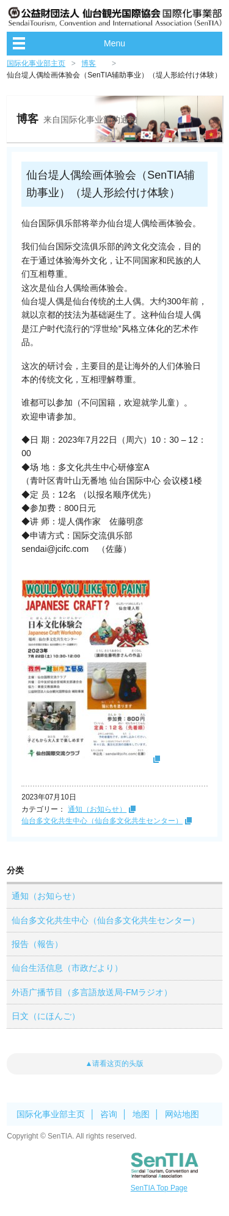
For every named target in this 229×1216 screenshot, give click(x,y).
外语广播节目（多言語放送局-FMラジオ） (92, 992)
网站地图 (182, 1114)
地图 (141, 1114)
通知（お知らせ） (97, 809)
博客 (88, 63)
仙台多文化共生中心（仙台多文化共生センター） (102, 821)
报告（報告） (37, 944)
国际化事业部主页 (36, 63)
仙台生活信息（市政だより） (67, 968)
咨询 (108, 1114)
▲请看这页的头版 (114, 1063)
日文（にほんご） (46, 1016)
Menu (114, 43)
